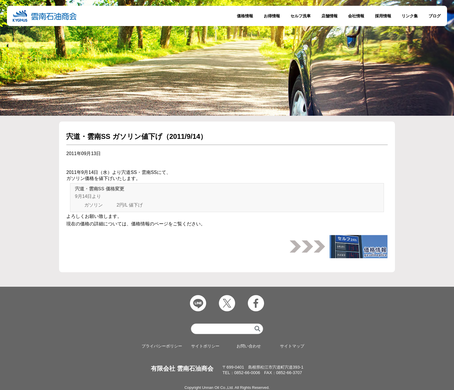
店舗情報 (329, 16)
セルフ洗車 (300, 16)
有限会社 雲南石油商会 (182, 368)
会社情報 (356, 16)
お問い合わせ (249, 346)
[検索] (257, 329)
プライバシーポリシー (162, 346)
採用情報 (383, 16)
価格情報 (245, 16)
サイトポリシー (205, 346)
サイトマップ (292, 346)
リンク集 (410, 16)
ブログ (435, 16)
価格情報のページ (149, 223)
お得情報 (272, 16)
